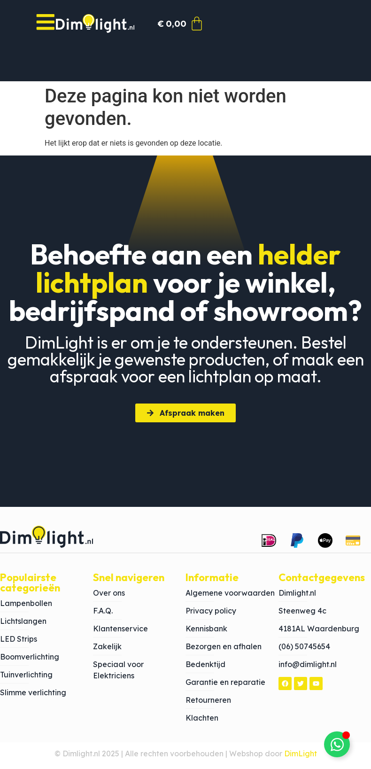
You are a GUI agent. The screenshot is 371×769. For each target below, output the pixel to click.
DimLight (300, 756)
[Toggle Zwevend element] (337, 744)
